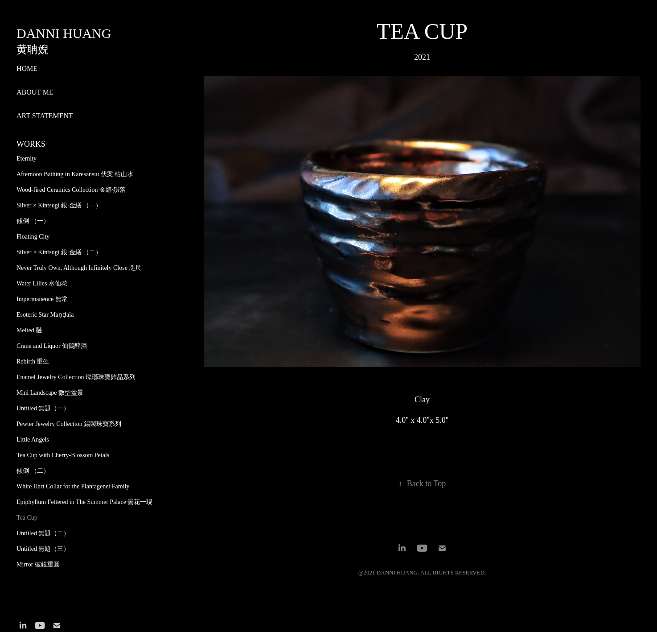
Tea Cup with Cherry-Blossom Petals (62, 455)
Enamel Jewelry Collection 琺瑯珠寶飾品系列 (76, 377)
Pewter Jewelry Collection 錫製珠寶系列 (68, 424)
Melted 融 (29, 330)
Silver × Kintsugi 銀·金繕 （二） (59, 252)
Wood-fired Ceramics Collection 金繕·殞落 (71, 189)
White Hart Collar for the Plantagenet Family (72, 486)
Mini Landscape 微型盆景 (49, 392)
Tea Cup (26, 517)
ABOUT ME (34, 92)
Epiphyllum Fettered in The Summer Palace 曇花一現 (84, 502)
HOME (26, 68)
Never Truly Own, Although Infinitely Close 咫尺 (78, 267)
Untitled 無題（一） (43, 408)
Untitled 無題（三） (43, 548)
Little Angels (32, 439)
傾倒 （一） (32, 221)
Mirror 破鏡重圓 (38, 564)
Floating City (32, 236)
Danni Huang (63, 33)
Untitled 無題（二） (43, 533)
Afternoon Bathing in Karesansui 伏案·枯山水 (74, 174)
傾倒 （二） (32, 470)
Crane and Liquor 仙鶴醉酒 (51, 346)
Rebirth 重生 (32, 361)
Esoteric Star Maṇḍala (45, 314)
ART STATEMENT (44, 116)
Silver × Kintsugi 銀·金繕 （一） (59, 205)
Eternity (26, 158)
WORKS (30, 144)
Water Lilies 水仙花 (41, 283)
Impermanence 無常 (42, 299)
